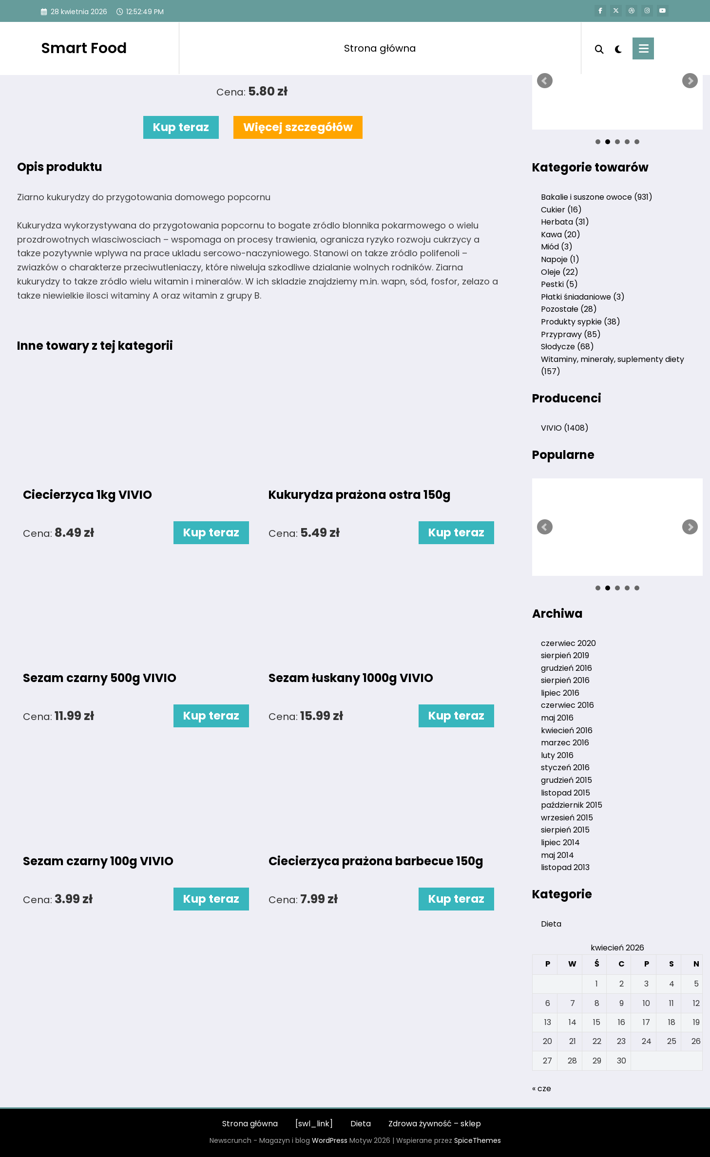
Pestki (559, 284)
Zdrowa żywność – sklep (434, 1123)
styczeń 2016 (565, 767)
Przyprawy (571, 334)
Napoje (560, 259)
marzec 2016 (565, 742)
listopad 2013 (565, 867)
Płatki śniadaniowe (583, 297)
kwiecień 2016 (567, 730)
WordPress (329, 1140)
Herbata (565, 222)
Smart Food (84, 48)
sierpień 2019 (565, 655)
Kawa (560, 234)
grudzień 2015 (566, 780)
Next (690, 81)
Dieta (551, 923)
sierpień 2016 (565, 680)
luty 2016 (557, 755)
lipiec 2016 (560, 693)
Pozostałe (569, 309)
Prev (545, 81)
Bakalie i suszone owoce (596, 197)
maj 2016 (557, 717)
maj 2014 (557, 855)
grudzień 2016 (566, 668)
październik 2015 (571, 805)
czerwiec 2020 (568, 643)
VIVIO (565, 428)
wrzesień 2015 (567, 817)
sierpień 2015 (565, 829)
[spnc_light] (618, 48)
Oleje (559, 272)
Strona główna (380, 48)
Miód (557, 246)
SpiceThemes (477, 1140)
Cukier (561, 209)
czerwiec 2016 (567, 705)
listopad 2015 (565, 792)
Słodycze (567, 346)
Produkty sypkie (580, 321)
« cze (541, 1088)
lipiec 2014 (560, 842)
